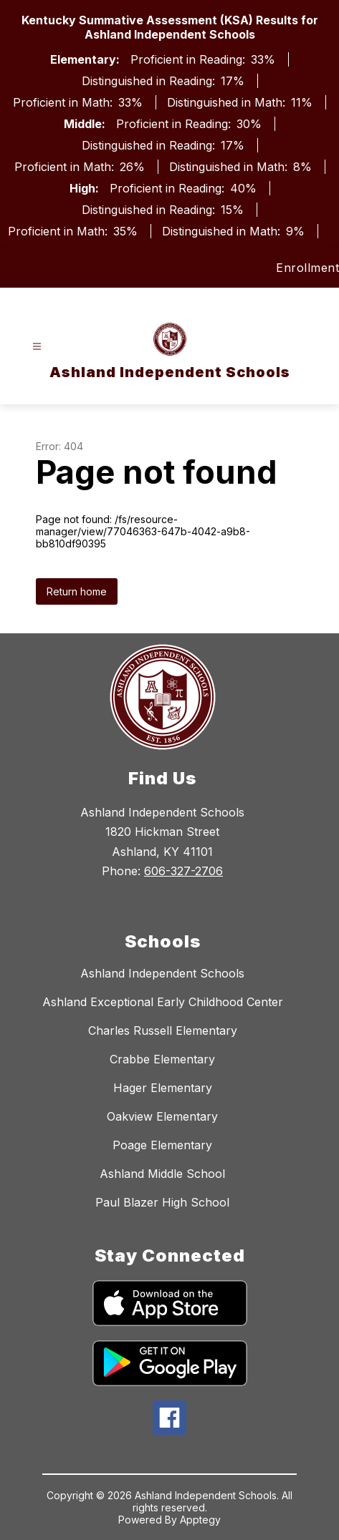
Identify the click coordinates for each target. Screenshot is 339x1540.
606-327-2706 (183, 871)
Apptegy (200, 1520)
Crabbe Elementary (162, 1059)
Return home (77, 591)
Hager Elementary (162, 1088)
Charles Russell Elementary (162, 1030)
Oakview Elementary (162, 1116)
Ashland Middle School (162, 1173)
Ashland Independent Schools (162, 973)
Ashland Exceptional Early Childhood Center (162, 1002)
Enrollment (307, 267)
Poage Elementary (162, 1145)
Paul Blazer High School (162, 1202)
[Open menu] (37, 346)
